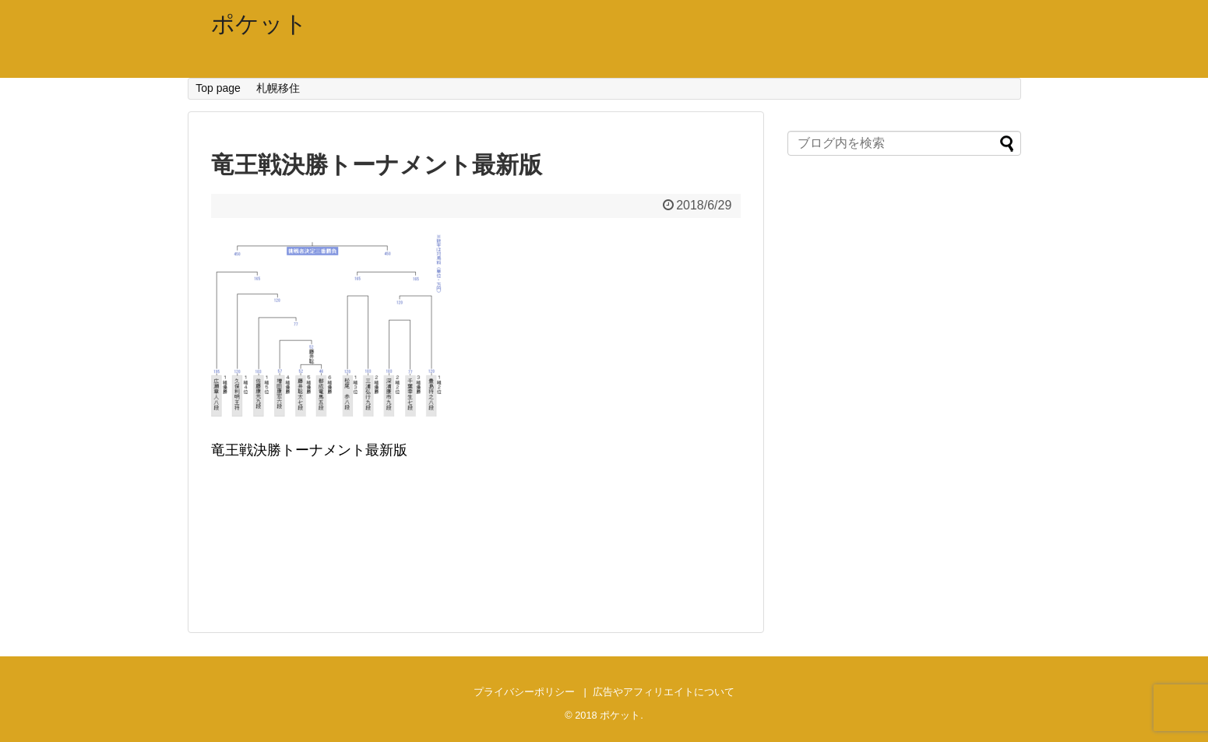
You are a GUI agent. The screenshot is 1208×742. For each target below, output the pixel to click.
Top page (218, 88)
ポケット (259, 24)
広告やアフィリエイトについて (663, 692)
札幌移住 (278, 88)
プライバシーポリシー (524, 692)
